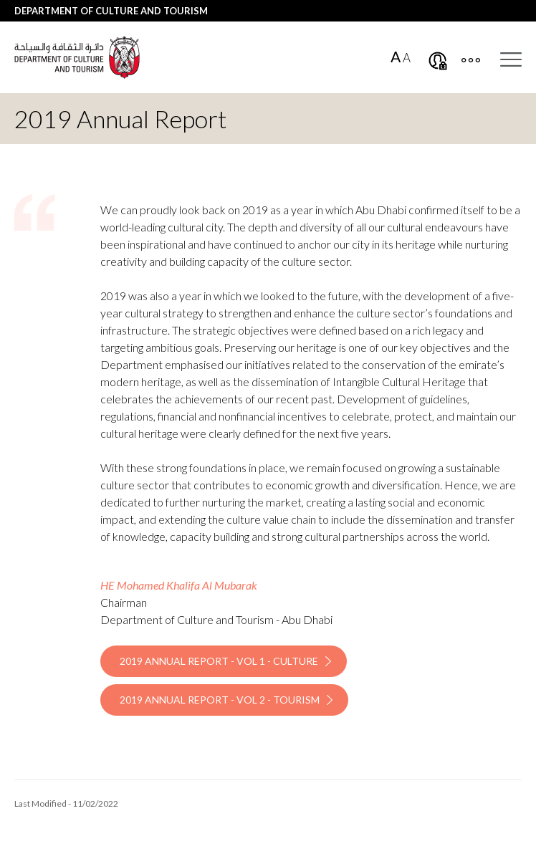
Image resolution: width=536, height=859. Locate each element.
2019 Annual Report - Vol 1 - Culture (219, 661)
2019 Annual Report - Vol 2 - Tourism (220, 700)
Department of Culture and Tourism (111, 10)
